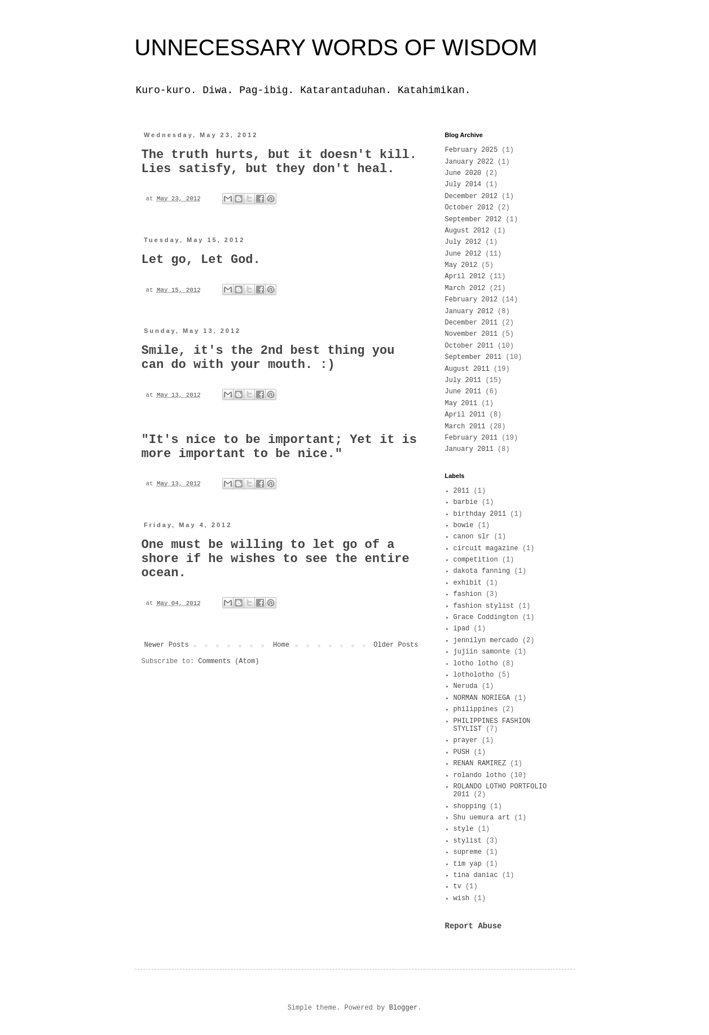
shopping (469, 806)
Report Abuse (473, 926)
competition (475, 560)
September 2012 (473, 219)
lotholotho (473, 675)
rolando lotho (480, 775)
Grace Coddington (485, 617)
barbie (465, 502)
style (463, 829)
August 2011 (467, 369)
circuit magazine (485, 548)
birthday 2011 (480, 514)
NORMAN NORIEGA (481, 698)
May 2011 (461, 403)
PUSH (461, 752)
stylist (467, 841)
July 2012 (463, 242)
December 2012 (471, 196)
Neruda (465, 686)
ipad (461, 629)
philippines (475, 709)
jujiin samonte (481, 652)
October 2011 (469, 346)
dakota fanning (481, 571)
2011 (461, 491)
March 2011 (465, 427)
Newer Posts (166, 645)
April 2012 (465, 276)
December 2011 (471, 323)
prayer (465, 740)
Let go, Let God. (201, 260)
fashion (467, 594)
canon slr (471, 537)
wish (461, 898)
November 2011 (471, 334)
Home (281, 645)
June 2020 (463, 173)
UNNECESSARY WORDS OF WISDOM (336, 47)
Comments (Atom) (228, 661)
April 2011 (465, 415)
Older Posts (395, 645)
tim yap (467, 864)
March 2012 (465, 288)
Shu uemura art (481, 818)
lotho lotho (475, 664)
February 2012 (471, 300)
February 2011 (471, 438)
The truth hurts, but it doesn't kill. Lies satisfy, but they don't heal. (279, 162)
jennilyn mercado (485, 640)
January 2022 (469, 162)
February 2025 (471, 150)
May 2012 (461, 265)
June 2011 (463, 392)
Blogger (403, 1008)
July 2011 (463, 380)
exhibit (467, 583)
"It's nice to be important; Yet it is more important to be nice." (279, 447)
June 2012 (463, 254)
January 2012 (469, 311)
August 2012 (467, 231)
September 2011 (473, 357)
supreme (467, 852)
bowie (463, 525)
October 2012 (469, 208)
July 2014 (463, 184)
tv (457, 887)
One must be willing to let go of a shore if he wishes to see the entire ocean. (275, 559)
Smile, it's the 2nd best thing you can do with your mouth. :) (268, 358)
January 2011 (469, 449)
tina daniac (475, 875)
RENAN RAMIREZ (480, 764)
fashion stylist (483, 606)
